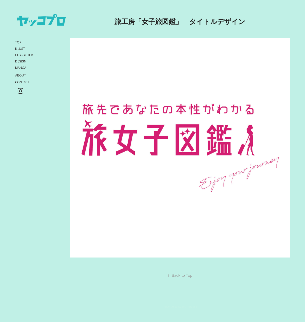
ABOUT (20, 75)
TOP (18, 42)
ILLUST (20, 48)
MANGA (20, 67)
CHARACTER (24, 55)
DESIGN (20, 61)
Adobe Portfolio (187, 306)
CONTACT (22, 82)
